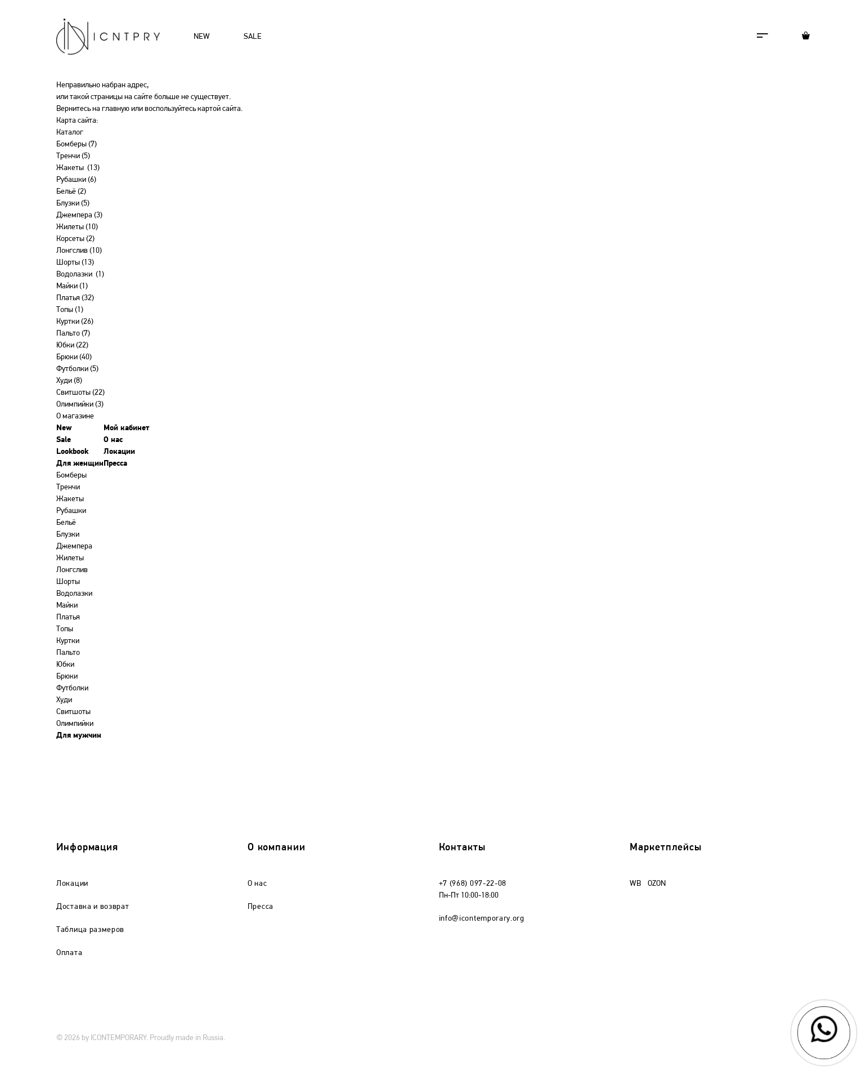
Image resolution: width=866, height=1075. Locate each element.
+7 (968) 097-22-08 (473, 884)
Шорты (68, 582)
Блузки (67, 534)
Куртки (67, 641)
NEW (202, 37)
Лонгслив (72, 570)
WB (635, 884)
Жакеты (70, 499)
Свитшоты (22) (80, 393)
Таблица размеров (90, 930)
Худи (64, 700)
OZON (657, 884)
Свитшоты (73, 712)
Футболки (72, 688)
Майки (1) (72, 286)
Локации (119, 452)
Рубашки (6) (76, 180)
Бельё (66, 523)
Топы (64, 629)
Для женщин (80, 464)
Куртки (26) (74, 322)
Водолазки (74, 594)
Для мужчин (78, 735)
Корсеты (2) (75, 239)
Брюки (67, 676)
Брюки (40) (74, 357)
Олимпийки (74, 724)
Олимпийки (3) (80, 404)
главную (115, 109)
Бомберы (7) (76, 144)
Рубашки (71, 511)
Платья (68, 617)
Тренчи (68, 487)
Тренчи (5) (73, 156)
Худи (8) (69, 381)
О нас (113, 440)
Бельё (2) (71, 192)
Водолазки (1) (80, 274)
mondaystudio (787, 1038)
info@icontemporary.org (481, 919)
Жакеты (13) (78, 168)
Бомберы (71, 475)
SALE (253, 37)
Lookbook (72, 452)
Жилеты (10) (77, 227)
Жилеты (70, 558)
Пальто (68, 653)
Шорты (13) (75, 262)
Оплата (69, 953)
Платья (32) (75, 298)
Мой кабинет (127, 428)
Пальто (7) (73, 333)
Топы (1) (69, 310)
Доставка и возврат (92, 907)
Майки (67, 605)
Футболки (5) (77, 369)
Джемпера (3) (79, 215)
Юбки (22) (72, 345)
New (64, 428)
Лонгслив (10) (79, 251)
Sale (63, 440)
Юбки (65, 665)
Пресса (115, 464)
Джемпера (74, 546)
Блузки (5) (72, 203)
